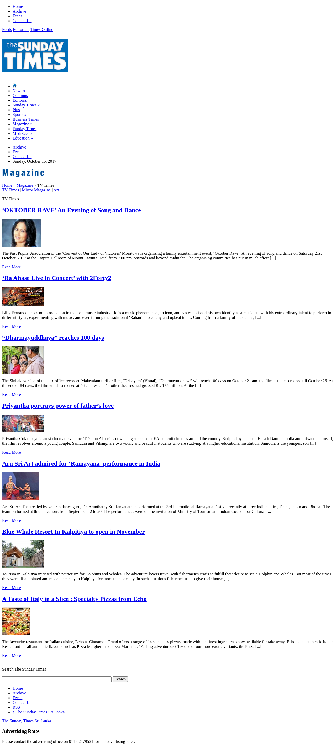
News (19, 91)
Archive (19, 11)
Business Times (26, 119)
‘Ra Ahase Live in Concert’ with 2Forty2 (56, 277)
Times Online (41, 29)
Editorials (21, 29)
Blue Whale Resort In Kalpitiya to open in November (73, 531)
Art (56, 190)
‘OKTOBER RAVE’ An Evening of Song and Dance (71, 210)
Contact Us (22, 20)
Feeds (17, 16)
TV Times (10, 190)
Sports (20, 114)
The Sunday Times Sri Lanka (39, 712)
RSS (16, 707)
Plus (16, 110)
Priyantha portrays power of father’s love (58, 405)
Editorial (20, 100)
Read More (11, 267)
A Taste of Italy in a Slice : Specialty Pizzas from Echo (74, 598)
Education (23, 138)
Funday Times (24, 128)
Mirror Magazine (36, 190)
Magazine (22, 124)
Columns (20, 95)
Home (18, 6)
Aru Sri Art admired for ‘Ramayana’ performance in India (81, 463)
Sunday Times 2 (26, 105)
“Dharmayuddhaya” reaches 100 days (53, 337)
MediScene (22, 133)
